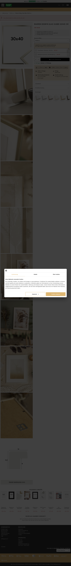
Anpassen (35, 294)
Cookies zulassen (55, 294)
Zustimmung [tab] (15, 274)
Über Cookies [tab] (56, 274)
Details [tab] (35, 274)
